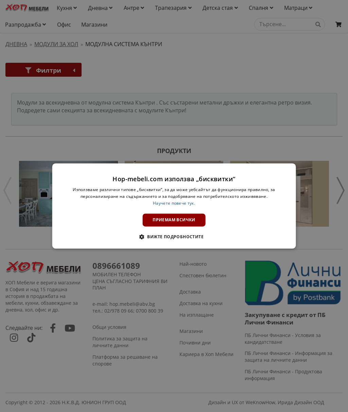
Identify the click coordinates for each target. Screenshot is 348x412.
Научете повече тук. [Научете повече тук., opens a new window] (174, 203)
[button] (174, 236)
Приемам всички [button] (174, 220)
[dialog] (174, 205)
